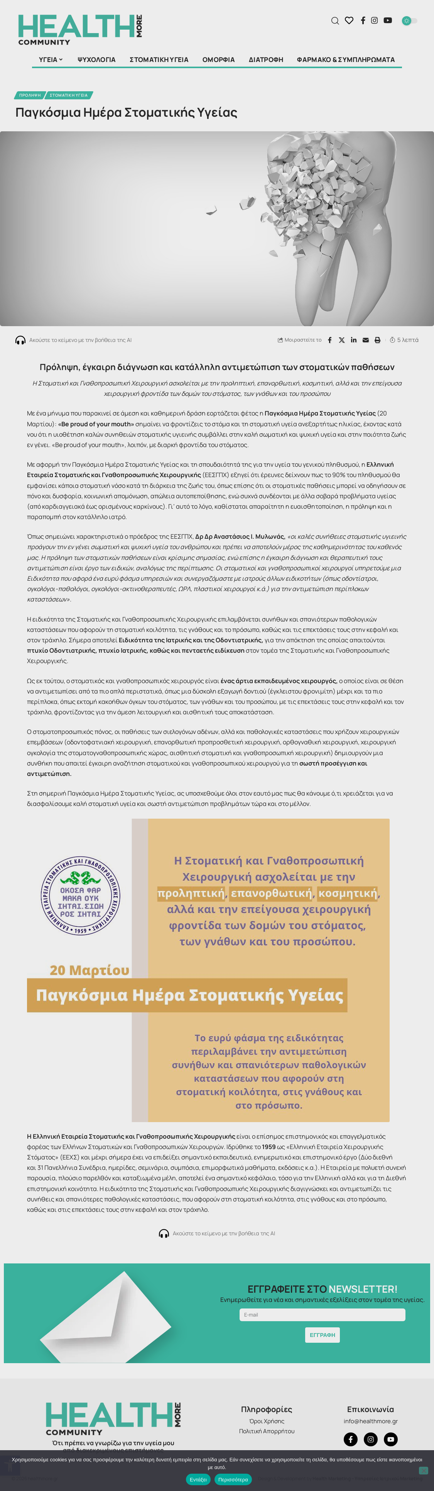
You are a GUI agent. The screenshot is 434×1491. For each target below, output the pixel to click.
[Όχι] (423, 1470)
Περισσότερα (233, 1480)
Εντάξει (198, 1480)
